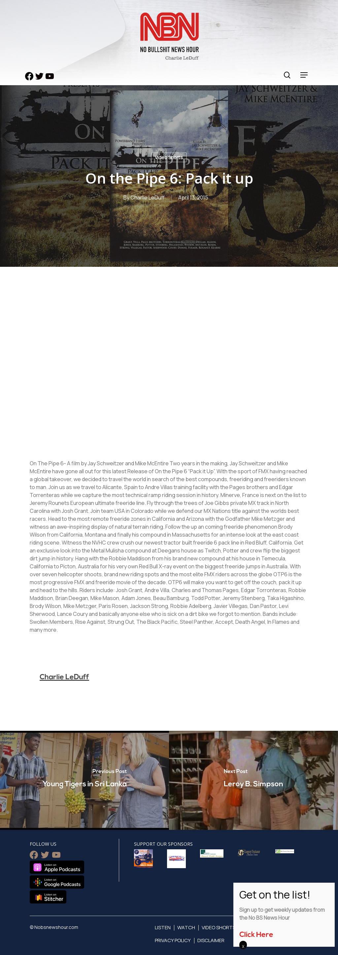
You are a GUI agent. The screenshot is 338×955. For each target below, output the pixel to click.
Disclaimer (210, 940)
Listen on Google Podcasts (57, 882)
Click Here (256, 935)
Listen (163, 927)
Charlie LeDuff (147, 197)
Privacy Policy (173, 940)
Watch (186, 927)
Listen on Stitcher (48, 896)
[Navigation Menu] (304, 75)
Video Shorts (169, 157)
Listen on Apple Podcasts (57, 867)
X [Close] (243, 946)
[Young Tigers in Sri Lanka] (84, 780)
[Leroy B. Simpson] (253, 780)
